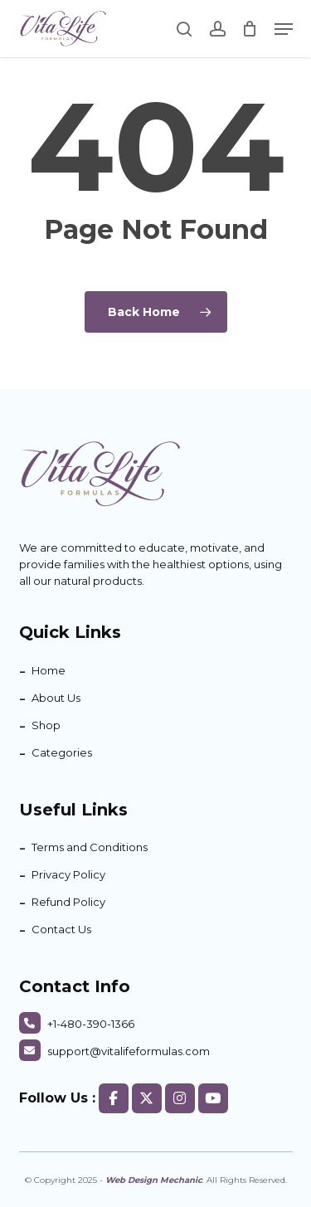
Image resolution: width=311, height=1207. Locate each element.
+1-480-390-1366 (76, 1024)
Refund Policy (68, 901)
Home (49, 670)
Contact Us (61, 929)
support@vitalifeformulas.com (114, 1051)
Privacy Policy (68, 874)
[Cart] (250, 28)
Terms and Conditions (90, 847)
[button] (284, 29)
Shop (46, 725)
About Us (56, 697)
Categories (62, 752)
